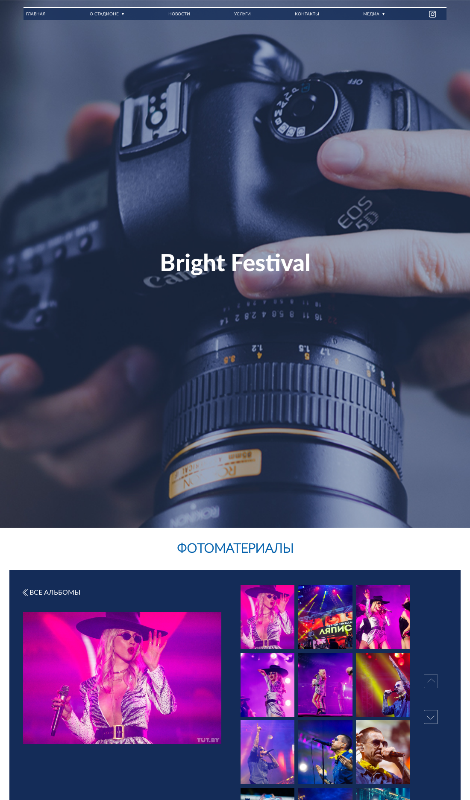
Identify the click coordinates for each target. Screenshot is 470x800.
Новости (179, 14)
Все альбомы (51, 592)
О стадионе (104, 14)
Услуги (242, 14)
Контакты (307, 14)
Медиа (371, 14)
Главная (36, 14)
